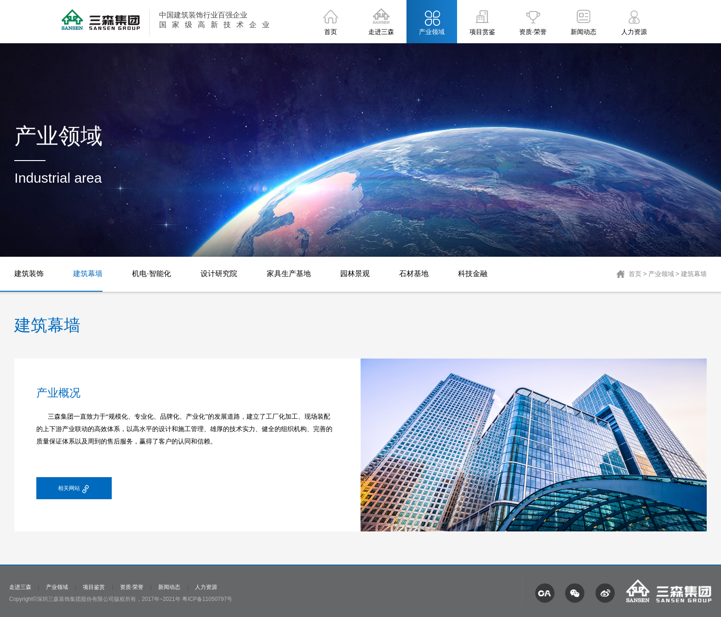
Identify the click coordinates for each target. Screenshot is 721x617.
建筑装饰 (29, 273)
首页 (635, 273)
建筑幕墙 (88, 273)
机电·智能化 (151, 273)
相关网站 (74, 489)
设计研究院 (218, 273)
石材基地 (414, 273)
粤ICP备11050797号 (207, 599)
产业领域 (661, 273)
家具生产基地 (289, 273)
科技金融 (472, 273)
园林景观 (355, 273)
